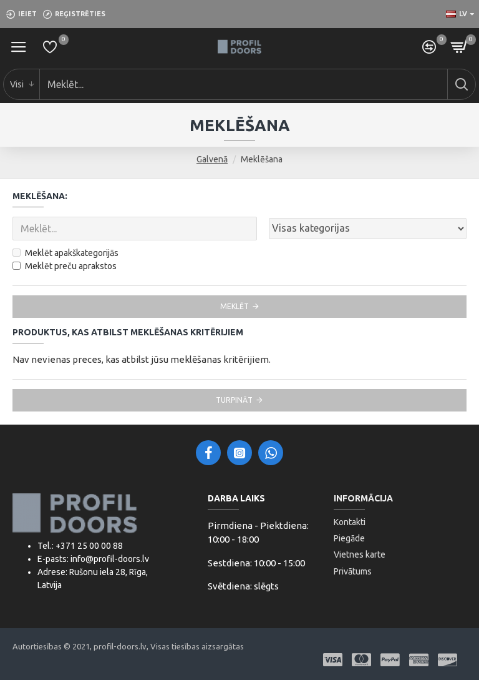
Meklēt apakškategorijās (65, 253)
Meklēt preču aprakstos (64, 266)
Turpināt (234, 400)
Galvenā (212, 159)
